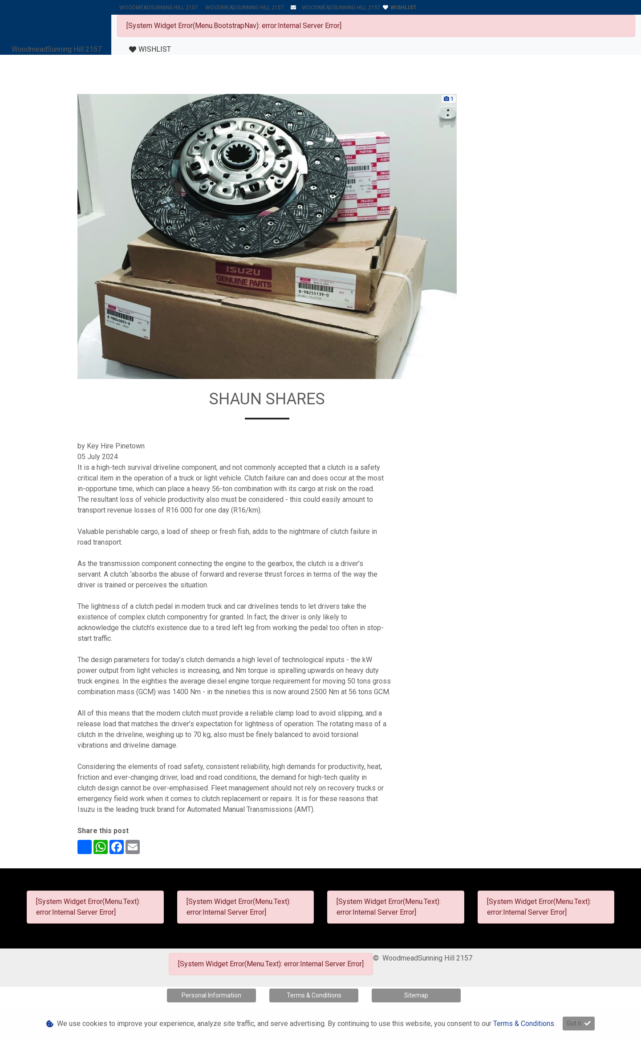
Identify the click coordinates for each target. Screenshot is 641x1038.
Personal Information (211, 995)
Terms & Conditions (314, 995)
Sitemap (416, 995)
